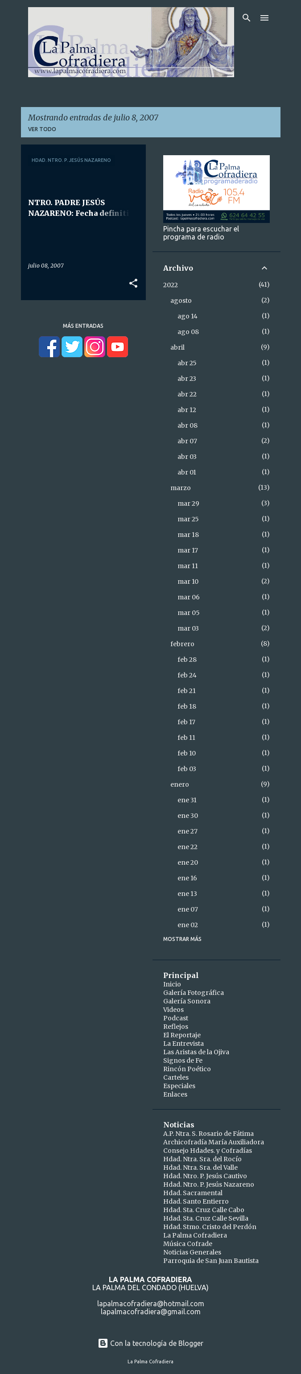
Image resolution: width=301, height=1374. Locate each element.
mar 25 (188, 519)
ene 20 (187, 862)
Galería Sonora (186, 1001)
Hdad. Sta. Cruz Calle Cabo (203, 1210)
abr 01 (186, 472)
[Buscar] (246, 18)
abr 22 (187, 394)
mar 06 (188, 597)
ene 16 (187, 878)
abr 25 (187, 363)
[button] (133, 283)
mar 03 (188, 628)
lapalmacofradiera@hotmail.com (150, 1304)
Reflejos (175, 1027)
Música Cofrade (187, 1244)
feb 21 (186, 691)
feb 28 (187, 660)
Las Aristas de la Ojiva (196, 1052)
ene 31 (187, 800)
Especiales (179, 1086)
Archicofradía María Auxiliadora (213, 1142)
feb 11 (186, 738)
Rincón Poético (187, 1069)
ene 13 (187, 894)
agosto (181, 301)
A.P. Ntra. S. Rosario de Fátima (208, 1134)
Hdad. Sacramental (193, 1193)
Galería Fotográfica (193, 993)
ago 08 (188, 332)
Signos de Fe (182, 1060)
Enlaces (175, 1094)
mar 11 (187, 566)
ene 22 (187, 847)
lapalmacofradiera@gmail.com (151, 1312)
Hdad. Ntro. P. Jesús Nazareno (208, 1184)
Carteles (176, 1077)
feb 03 (186, 769)
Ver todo (42, 129)
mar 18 (188, 535)
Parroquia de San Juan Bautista (211, 1261)
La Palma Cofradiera (195, 1235)
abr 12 (186, 410)
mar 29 (188, 503)
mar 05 (188, 613)
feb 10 (186, 753)
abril (177, 347)
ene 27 (187, 831)
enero (179, 784)
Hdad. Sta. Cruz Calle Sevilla (205, 1218)
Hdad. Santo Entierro (196, 1201)
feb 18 (186, 706)
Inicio (172, 984)
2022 (170, 285)
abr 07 (187, 441)
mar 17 (187, 550)
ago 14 (187, 316)
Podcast (175, 1018)
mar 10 (187, 582)
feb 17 (186, 722)
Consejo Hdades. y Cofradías (207, 1151)
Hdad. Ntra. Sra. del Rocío (202, 1159)
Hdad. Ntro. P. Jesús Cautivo (205, 1176)
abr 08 (187, 425)
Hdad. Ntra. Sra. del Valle (200, 1168)
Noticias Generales (192, 1252)
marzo (180, 488)
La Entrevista (183, 1044)
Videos (173, 1010)
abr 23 (186, 379)
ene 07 (187, 909)
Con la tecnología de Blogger (150, 1343)
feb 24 (187, 675)
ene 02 (187, 925)
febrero (182, 644)
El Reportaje (182, 1035)
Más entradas (83, 326)
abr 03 (187, 457)
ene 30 (187, 816)
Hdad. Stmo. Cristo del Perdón (209, 1227)
